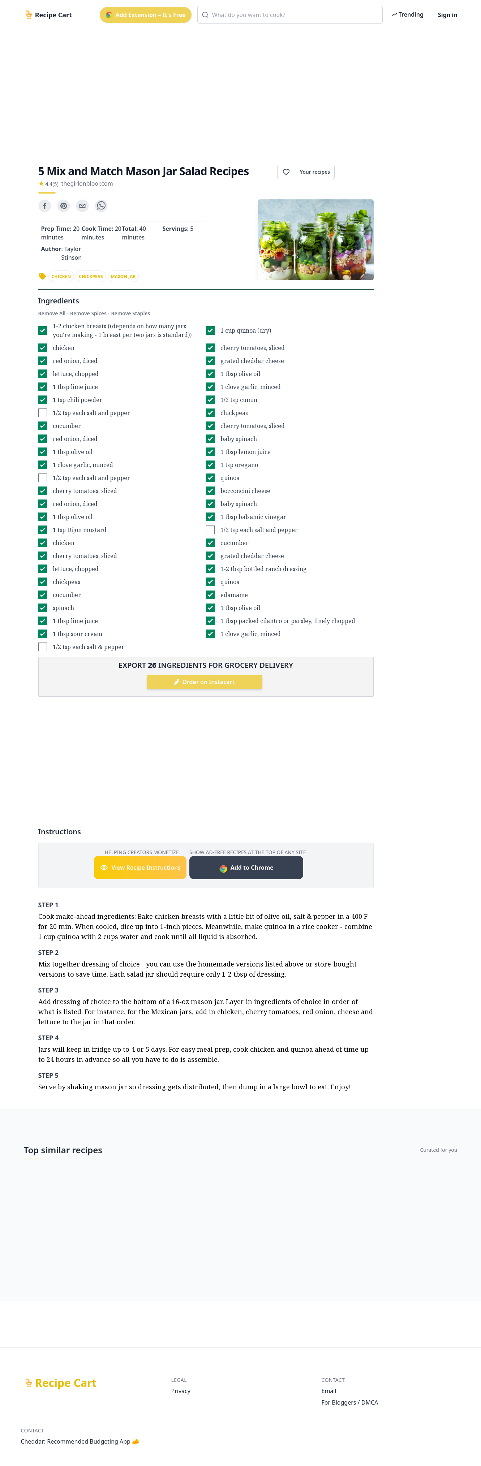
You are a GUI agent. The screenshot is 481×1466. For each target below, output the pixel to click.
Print (354, 172)
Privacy (180, 1391)
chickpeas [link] (91, 276)
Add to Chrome (246, 868)
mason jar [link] (123, 276)
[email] (82, 205)
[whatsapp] (101, 205)
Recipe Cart (65, 1382)
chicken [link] (61, 276)
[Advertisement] (238, 91)
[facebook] (44, 205)
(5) (55, 184)
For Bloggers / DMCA (350, 1402)
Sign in (447, 15)
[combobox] (290, 15)
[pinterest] (63, 205)
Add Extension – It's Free (146, 15)
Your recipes (315, 171)
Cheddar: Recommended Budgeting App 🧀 (80, 1441)
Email (329, 1391)
